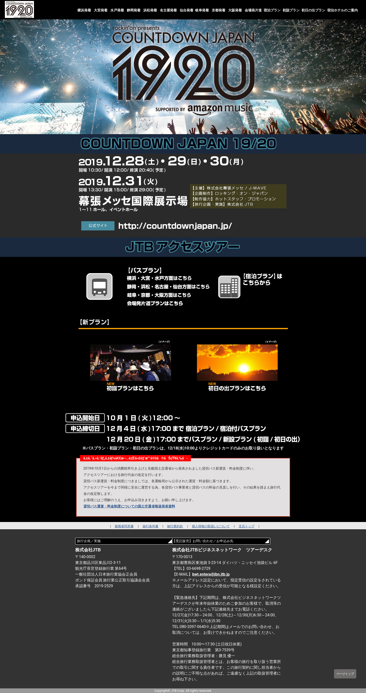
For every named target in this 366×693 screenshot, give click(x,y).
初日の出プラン (313, 10)
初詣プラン (291, 10)
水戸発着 (117, 10)
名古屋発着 (168, 10)
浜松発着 (150, 10)
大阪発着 (235, 10)
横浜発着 (84, 10)
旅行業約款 (175, 526)
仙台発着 (186, 10)
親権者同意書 (124, 526)
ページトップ (345, 674)
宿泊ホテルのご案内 (342, 10)
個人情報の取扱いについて (211, 526)
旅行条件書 (150, 526)
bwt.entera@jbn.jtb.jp (211, 574)
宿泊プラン (272, 10)
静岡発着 (133, 10)
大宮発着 (100, 10)
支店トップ (246, 526)
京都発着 (218, 10)
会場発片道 (253, 10)
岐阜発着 (202, 10)
